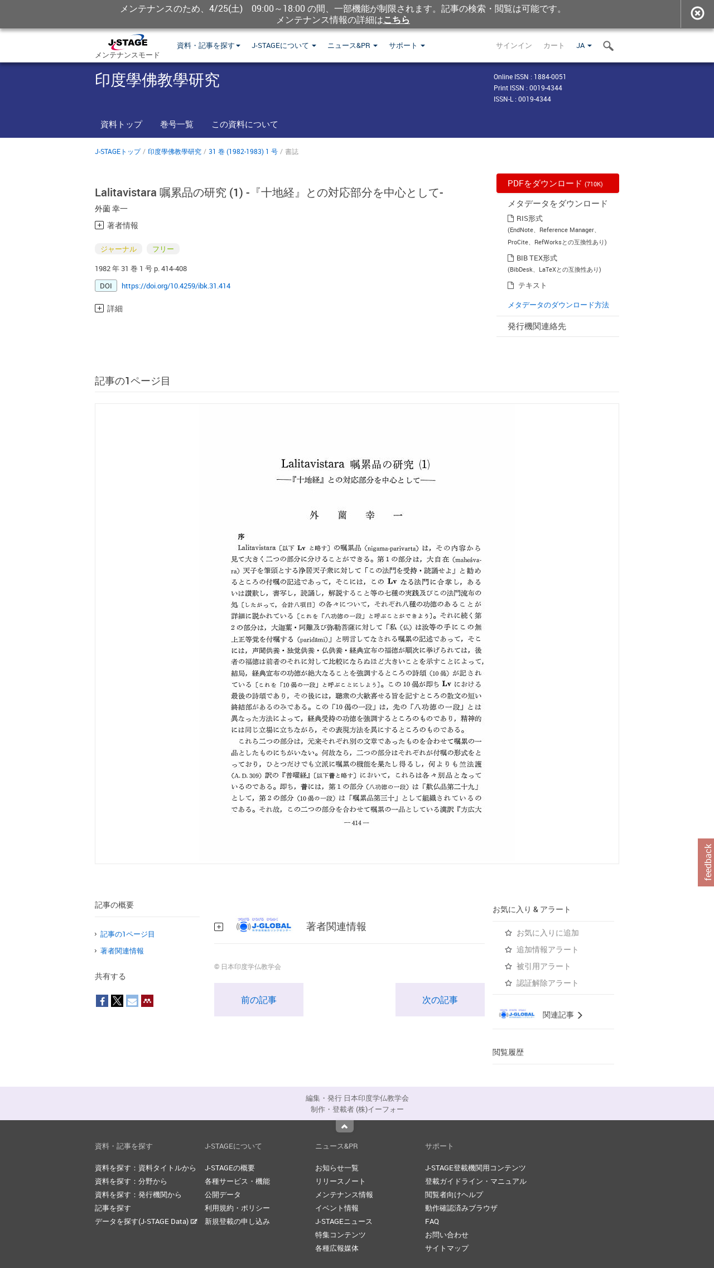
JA (584, 45)
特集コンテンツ (340, 1235)
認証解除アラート (548, 982)
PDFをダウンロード (555, 183)
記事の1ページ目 (127, 934)
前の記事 (259, 1000)
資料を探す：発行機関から (138, 1194)
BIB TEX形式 (537, 258)
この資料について (244, 123)
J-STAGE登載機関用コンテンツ (475, 1168)
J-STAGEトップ (118, 151)
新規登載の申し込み (237, 1221)
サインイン (514, 45)
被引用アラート (544, 966)
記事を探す (113, 1208)
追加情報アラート (548, 949)
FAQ (432, 1221)
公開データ (223, 1194)
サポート (407, 45)
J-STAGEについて (284, 45)
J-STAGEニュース (344, 1221)
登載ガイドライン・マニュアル (476, 1181)
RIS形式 (530, 218)
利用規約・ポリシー (237, 1208)
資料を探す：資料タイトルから (145, 1168)
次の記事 (440, 1000)
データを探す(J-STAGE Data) (146, 1221)
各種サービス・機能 (237, 1181)
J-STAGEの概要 (230, 1168)
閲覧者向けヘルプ (454, 1194)
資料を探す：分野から (131, 1181)
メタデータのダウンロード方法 (558, 305)
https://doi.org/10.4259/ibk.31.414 (176, 286)
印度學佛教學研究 (174, 151)
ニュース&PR (352, 45)
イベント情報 (337, 1208)
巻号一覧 (177, 123)
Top (345, 1126)
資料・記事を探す (208, 45)
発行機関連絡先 (537, 325)
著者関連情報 (122, 951)
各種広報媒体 (337, 1248)
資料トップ (121, 123)
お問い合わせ (447, 1235)
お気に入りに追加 (548, 932)
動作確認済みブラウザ (461, 1208)
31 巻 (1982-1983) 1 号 (243, 151)
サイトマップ (447, 1248)
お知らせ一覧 (337, 1168)
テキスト (532, 285)
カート (554, 45)
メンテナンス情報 (344, 1194)
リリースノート (340, 1181)
